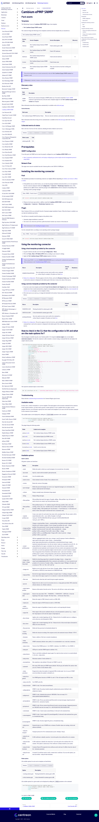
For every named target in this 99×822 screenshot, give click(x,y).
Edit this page (26, 798)
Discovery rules (85, 12)
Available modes (86, 44)
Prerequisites (84, 16)
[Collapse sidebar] (9, 809)
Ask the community (71, 798)
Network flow (85, 20)
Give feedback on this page (48, 798)
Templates (84, 10)
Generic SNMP (69, 97)
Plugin (84, 26)
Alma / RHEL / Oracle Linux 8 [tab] (30, 193)
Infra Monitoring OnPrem (18, 3)
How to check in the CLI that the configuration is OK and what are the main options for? (89, 39)
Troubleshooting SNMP (41, 262)
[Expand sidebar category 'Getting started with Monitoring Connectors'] (17, 9)
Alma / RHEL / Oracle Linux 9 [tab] (47, 193)
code (28, 433)
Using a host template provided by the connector (89, 31)
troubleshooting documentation (36, 398)
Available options (86, 46)
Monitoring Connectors (42, 3)
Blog (65, 814)
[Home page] (23, 8)
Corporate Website (50, 814)
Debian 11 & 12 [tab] (61, 193)
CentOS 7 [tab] (70, 193)
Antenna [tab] (25, 132)
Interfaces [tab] (37, 132)
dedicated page (60, 105)
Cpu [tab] (31, 132)
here (62, 274)
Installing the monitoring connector (88, 22)
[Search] (75, 3)
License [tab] (44, 132)
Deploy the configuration (29, 278)
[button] (97, 3)
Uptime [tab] (50, 132)
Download (78, 814)
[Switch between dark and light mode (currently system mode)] (95, 3)
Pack (83, 24)
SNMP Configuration (86, 18)
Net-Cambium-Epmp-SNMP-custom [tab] (31, 34)
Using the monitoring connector (87, 28)
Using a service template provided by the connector (89, 35)
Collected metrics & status (87, 14)
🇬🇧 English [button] (89, 3)
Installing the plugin (40, 226)
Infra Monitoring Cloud (30, 3)
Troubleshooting (86, 42)
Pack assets (84, 8)
